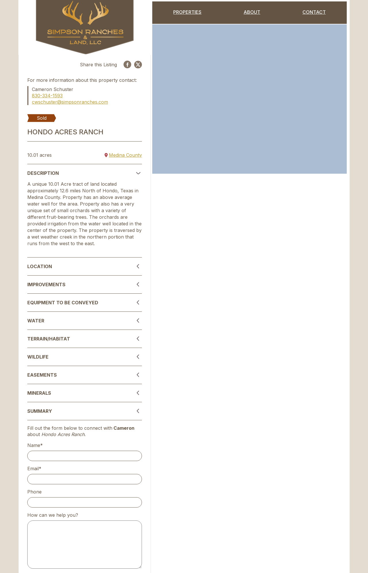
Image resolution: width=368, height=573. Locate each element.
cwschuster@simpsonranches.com (70, 102)
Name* (35, 445)
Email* (34, 468)
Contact (314, 12)
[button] (84, 173)
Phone (34, 492)
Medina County (123, 155)
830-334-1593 (47, 95)
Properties (187, 12)
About (252, 12)
